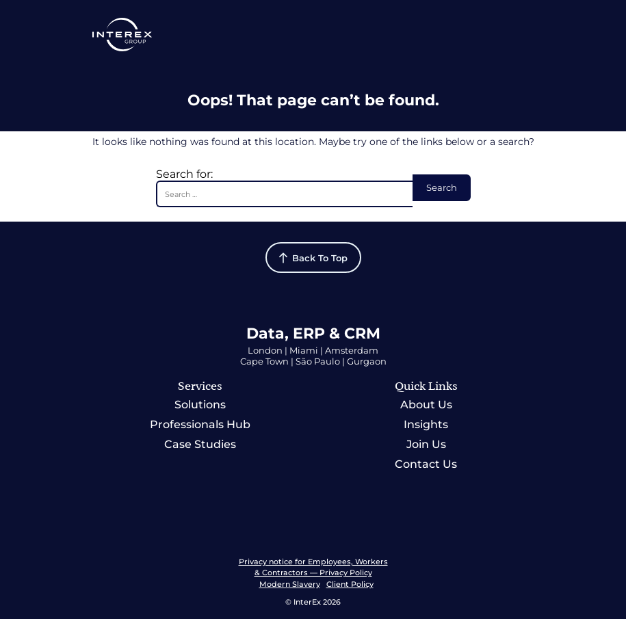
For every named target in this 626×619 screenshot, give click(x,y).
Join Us (426, 444)
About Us (426, 404)
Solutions (200, 404)
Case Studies (200, 444)
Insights (426, 424)
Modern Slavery (289, 584)
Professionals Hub (200, 424)
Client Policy (350, 584)
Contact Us (426, 464)
